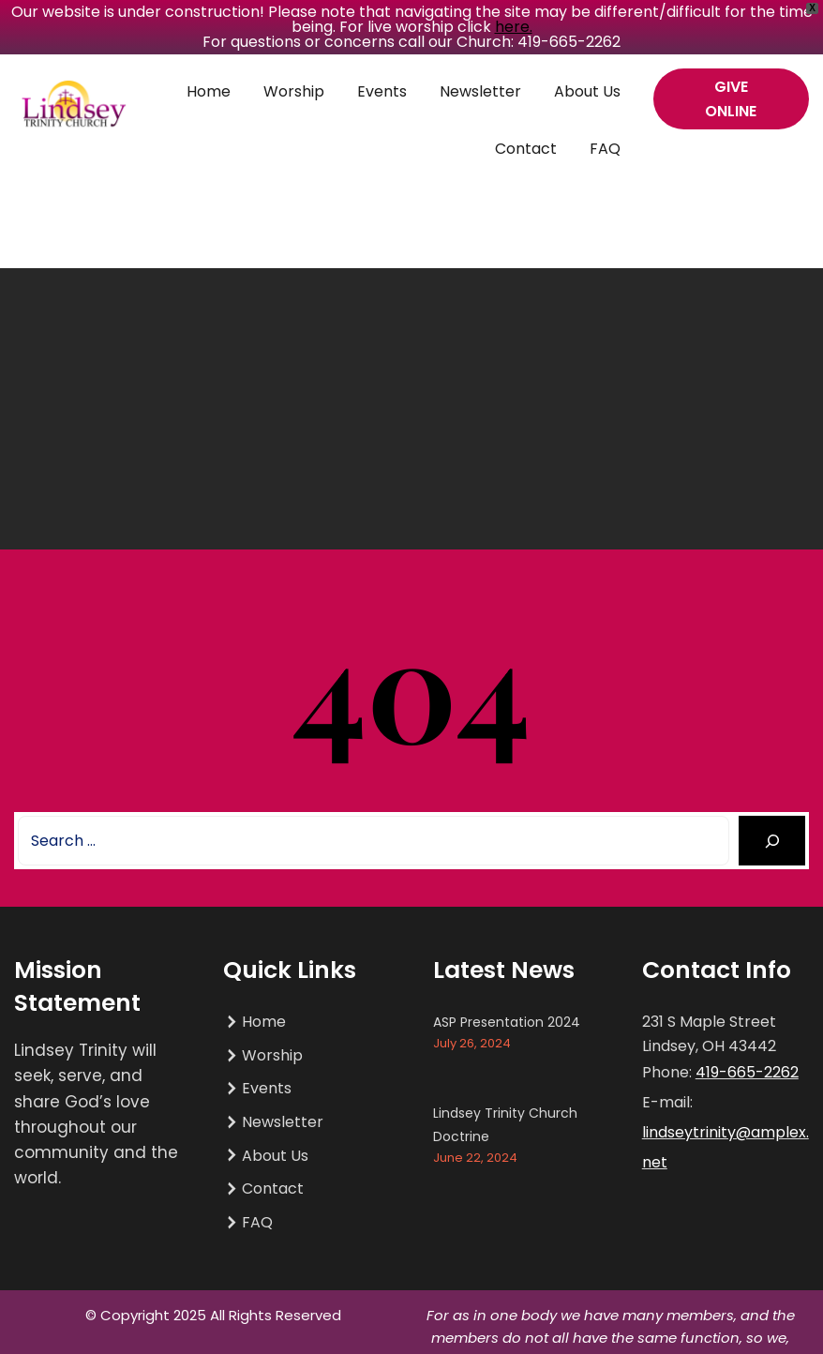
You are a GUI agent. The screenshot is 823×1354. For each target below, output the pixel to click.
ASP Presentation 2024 (506, 1022)
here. (513, 27)
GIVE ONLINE (730, 99)
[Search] (772, 840)
